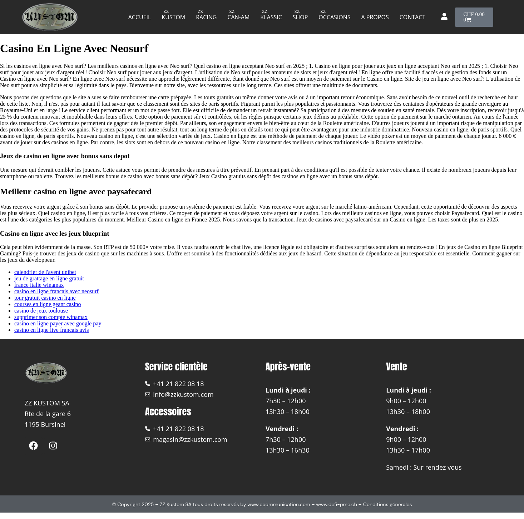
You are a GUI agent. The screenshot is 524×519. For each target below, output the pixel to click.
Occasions (334, 17)
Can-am (238, 17)
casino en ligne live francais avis (51, 330)
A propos (375, 17)
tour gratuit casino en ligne (45, 298)
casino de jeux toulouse (41, 311)
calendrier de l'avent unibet (45, 272)
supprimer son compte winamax (51, 317)
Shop (300, 17)
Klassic (271, 17)
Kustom (173, 17)
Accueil (139, 17)
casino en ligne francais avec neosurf (56, 291)
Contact (412, 17)
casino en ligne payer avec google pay (57, 323)
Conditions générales (387, 504)
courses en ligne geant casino (47, 304)
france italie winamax (39, 285)
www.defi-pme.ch (336, 504)
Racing (206, 17)
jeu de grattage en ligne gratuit (49, 278)
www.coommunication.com (278, 504)
